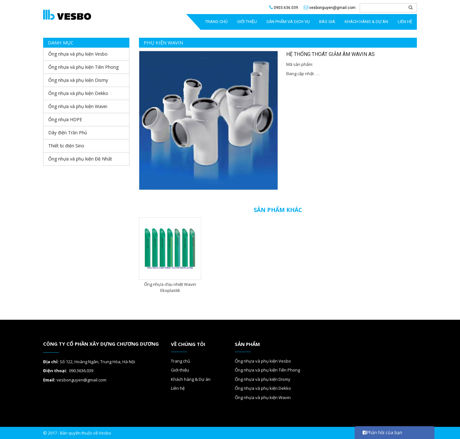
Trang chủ (180, 361)
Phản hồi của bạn (382, 432)
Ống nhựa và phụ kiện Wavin (263, 397)
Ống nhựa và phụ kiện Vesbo (263, 361)
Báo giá (327, 21)
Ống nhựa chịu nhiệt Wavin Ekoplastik (170, 287)
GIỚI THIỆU (247, 21)
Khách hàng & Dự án (366, 21)
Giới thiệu (180, 370)
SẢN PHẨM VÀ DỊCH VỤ (288, 21)
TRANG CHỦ (216, 21)
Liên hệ (405, 21)
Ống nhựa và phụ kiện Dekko (263, 388)
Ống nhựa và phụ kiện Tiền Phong (267, 370)
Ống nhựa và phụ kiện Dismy (262, 379)
